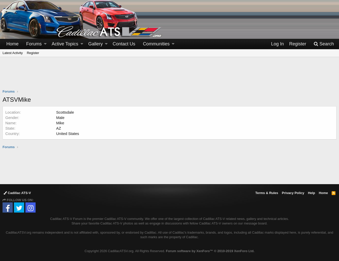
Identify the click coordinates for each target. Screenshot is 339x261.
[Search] (323, 44)
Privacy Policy (293, 193)
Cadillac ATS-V (17, 193)
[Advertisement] (169, 76)
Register (33, 53)
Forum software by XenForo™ (210, 251)
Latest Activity (13, 53)
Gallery (95, 43)
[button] (45, 44)
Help (311, 193)
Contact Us (124, 43)
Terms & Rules (266, 193)
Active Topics (65, 43)
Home (12, 43)
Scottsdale (65, 112)
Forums (34, 43)
